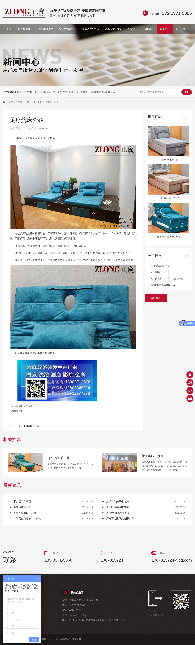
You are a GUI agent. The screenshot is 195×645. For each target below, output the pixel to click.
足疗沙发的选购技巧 (117, 512)
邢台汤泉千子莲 (58, 458)
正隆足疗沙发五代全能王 (168, 236)
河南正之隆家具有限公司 (120, 518)
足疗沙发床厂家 (66, 92)
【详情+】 (79, 467)
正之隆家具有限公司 (117, 507)
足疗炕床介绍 (52, 102)
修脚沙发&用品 (90, 29)
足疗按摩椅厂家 (47, 92)
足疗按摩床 (24, 29)
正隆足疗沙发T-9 (168, 159)
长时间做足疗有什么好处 (27, 518)
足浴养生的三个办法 (117, 501)
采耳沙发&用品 (113, 29)
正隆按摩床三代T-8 (168, 198)
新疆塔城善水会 (31, 426)
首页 (27, 102)
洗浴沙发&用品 (67, 29)
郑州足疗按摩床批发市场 (103, 92)
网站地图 (42, 639)
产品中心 (132, 29)
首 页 (9, 29)
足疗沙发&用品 (44, 29)
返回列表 (156, 298)
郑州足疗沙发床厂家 (27, 92)
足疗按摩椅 (82, 92)
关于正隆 (181, 29)
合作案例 (148, 29)
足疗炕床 (27, 406)
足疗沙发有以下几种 (25, 512)
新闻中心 (164, 29)
